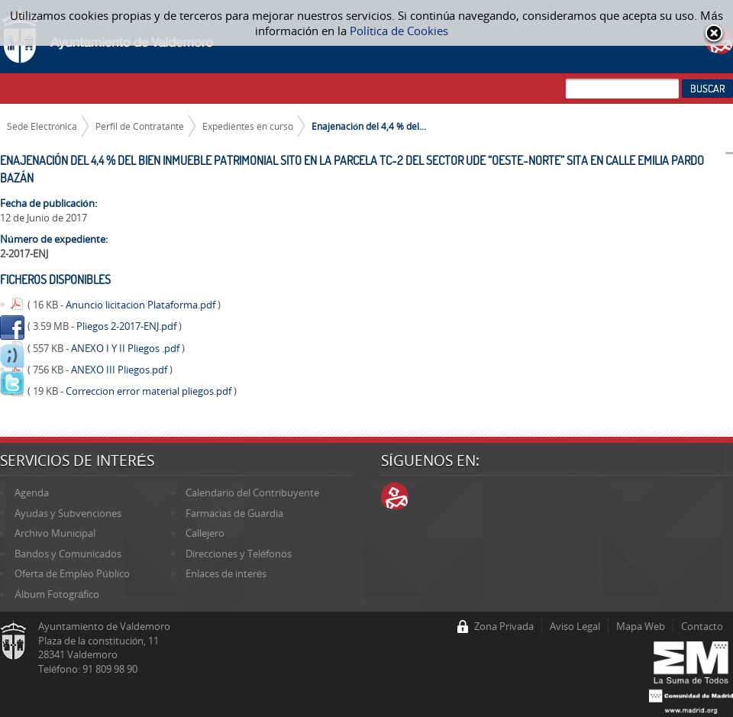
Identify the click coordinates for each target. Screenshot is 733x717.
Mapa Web (640, 626)
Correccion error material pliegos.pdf (150, 391)
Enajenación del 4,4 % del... (369, 126)
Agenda (32, 492)
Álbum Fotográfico (57, 594)
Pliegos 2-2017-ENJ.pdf (127, 326)
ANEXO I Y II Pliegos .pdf (126, 348)
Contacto (702, 626)
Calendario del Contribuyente (252, 492)
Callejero (205, 533)
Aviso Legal (575, 626)
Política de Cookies (399, 30)
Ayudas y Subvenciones (68, 513)
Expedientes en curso (247, 126)
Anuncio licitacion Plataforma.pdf (142, 305)
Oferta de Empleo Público (72, 573)
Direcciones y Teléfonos (239, 553)
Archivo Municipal (55, 533)
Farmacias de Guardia (234, 513)
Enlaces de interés (226, 573)
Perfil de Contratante (139, 126)
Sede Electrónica (42, 126)
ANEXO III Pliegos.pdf (120, 369)
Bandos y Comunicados (68, 553)
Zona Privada (504, 626)
